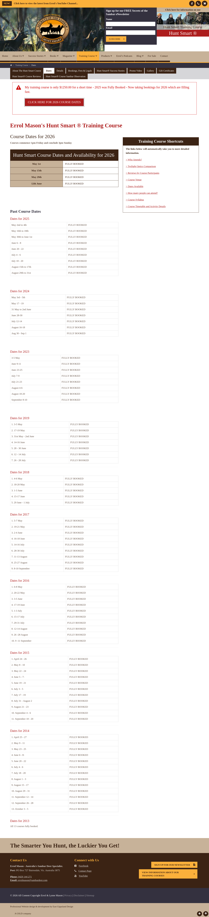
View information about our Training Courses (169, 873)
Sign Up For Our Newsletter (175, 865)
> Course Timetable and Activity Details (146, 206)
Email (109, 27)
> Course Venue (134, 179)
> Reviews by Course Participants (142, 173)
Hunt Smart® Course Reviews (26, 76)
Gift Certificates (166, 71)
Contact (164, 56)
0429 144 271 (21, 876)
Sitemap (90, 895)
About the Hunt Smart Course (26, 71)
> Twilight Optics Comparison (141, 166)
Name (109, 19)
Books (54, 56)
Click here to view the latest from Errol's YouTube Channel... (40, 3)
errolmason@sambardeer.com (28, 880)
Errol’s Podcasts (124, 56)
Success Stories (37, 56)
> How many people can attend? (142, 193)
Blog (139, 56)
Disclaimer (79, 895)
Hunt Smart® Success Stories (111, 71)
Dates (49, 71)
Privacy (68, 895)
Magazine (69, 56)
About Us (18, 56)
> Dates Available (134, 186)
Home (5, 56)
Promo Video (136, 71)
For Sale (152, 56)
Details (60, 71)
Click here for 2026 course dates (54, 102)
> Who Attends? (134, 159)
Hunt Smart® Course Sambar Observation (65, 76)
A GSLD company (23, 913)
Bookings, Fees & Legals (80, 71)
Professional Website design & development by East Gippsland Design (41, 906)
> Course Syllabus (135, 199)
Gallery (150, 71)
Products (106, 56)
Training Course (88, 56)
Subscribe (117, 39)
